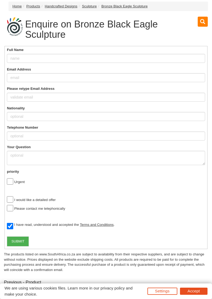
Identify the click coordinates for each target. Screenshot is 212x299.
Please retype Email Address (31, 89)
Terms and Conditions (97, 225)
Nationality (16, 108)
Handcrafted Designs (61, 6)
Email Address (19, 69)
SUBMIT (17, 241)
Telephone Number (22, 127)
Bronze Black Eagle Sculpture (124, 6)
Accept (194, 291)
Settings (162, 291)
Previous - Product (22, 282)
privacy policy (113, 288)
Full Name (15, 50)
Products (33, 6)
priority (13, 172)
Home (17, 6)
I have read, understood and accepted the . (61, 225)
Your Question (19, 147)
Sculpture (89, 6)
